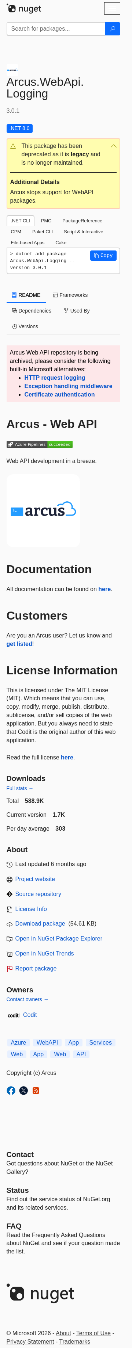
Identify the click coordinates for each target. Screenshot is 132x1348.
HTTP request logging (55, 378)
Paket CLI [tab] (42, 231)
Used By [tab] (77, 310)
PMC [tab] (46, 220)
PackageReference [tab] (82, 220)
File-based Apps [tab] (28, 242)
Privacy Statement (30, 1342)
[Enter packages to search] (56, 28)
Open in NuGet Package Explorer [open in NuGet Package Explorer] (58, 938)
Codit (30, 1015)
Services (100, 1042)
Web (17, 1054)
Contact (20, 1154)
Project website (35, 879)
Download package (40, 923)
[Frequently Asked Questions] (14, 1226)
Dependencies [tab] (31, 310)
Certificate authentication (60, 394)
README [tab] (26, 295)
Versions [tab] (25, 326)
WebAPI (47, 1042)
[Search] (112, 28)
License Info (31, 909)
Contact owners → (28, 999)
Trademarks (74, 1342)
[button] (63, 154)
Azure (18, 1042)
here (104, 589)
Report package (36, 968)
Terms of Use (93, 1333)
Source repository (38, 894)
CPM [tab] (16, 231)
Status (18, 1190)
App (74, 1042)
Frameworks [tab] (70, 295)
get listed (19, 644)
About (63, 1333)
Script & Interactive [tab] (83, 231)
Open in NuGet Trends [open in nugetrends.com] (44, 953)
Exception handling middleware (69, 386)
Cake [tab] (60, 242)
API (81, 1054)
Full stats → (20, 788)
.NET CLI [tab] (20, 220)
